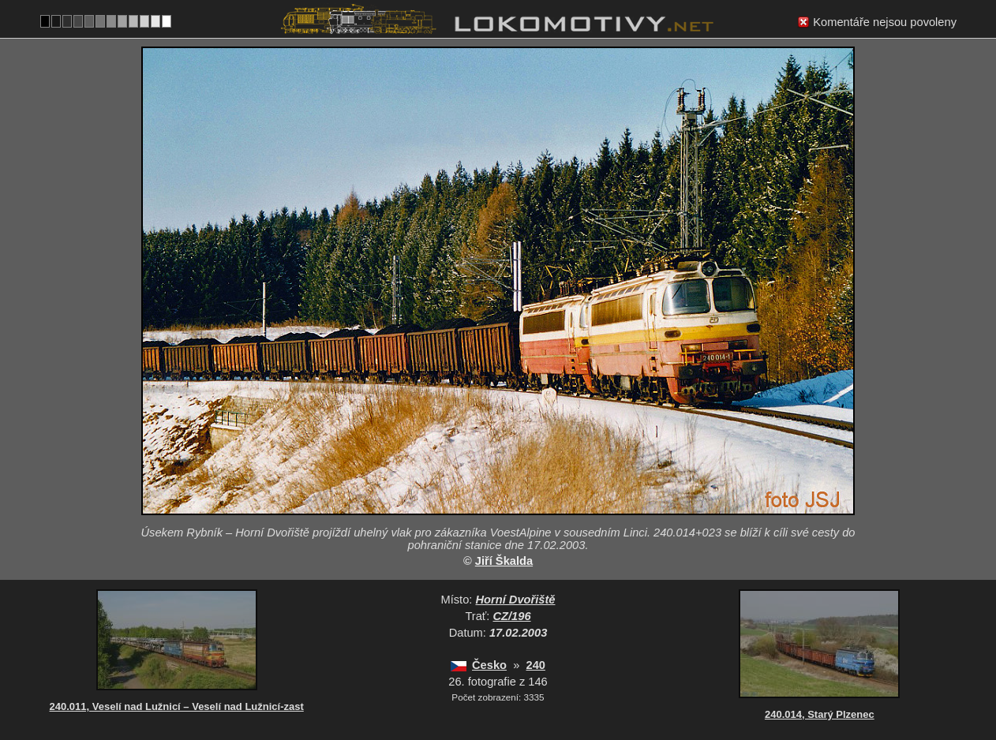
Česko (489, 665)
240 (535, 665)
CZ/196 (512, 616)
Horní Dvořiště (515, 599)
